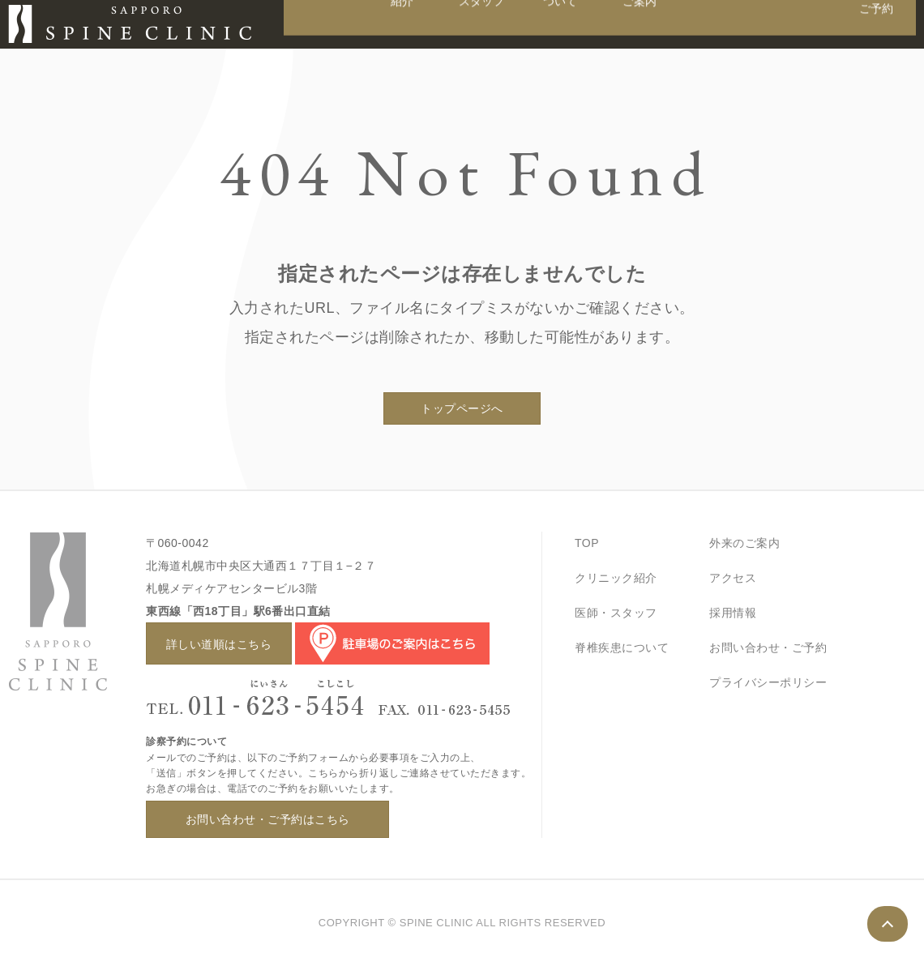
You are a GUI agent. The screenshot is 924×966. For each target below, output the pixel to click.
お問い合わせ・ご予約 (768, 647)
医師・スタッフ (616, 612)
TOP (587, 542)
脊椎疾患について (622, 647)
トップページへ (462, 408)
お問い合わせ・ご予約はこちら (268, 819)
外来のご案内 (744, 542)
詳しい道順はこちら (219, 644)
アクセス (732, 577)
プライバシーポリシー (768, 682)
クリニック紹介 (616, 577)
